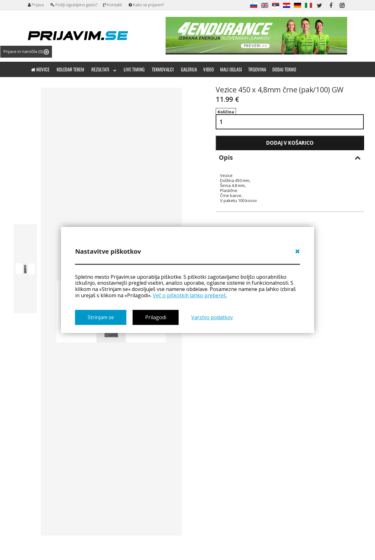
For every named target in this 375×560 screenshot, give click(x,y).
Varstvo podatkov (212, 317)
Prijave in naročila (26, 51)
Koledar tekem (70, 69)
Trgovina (257, 69)
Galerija (189, 69)
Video (208, 69)
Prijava (36, 4)
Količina (226, 112)
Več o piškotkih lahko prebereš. (190, 295)
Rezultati (103, 69)
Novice (40, 69)
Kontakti (112, 4)
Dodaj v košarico (289, 142)
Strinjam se (101, 317)
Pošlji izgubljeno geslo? (73, 4)
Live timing (134, 69)
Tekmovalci (163, 69)
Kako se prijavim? (146, 4)
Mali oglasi (231, 69)
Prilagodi (155, 317)
